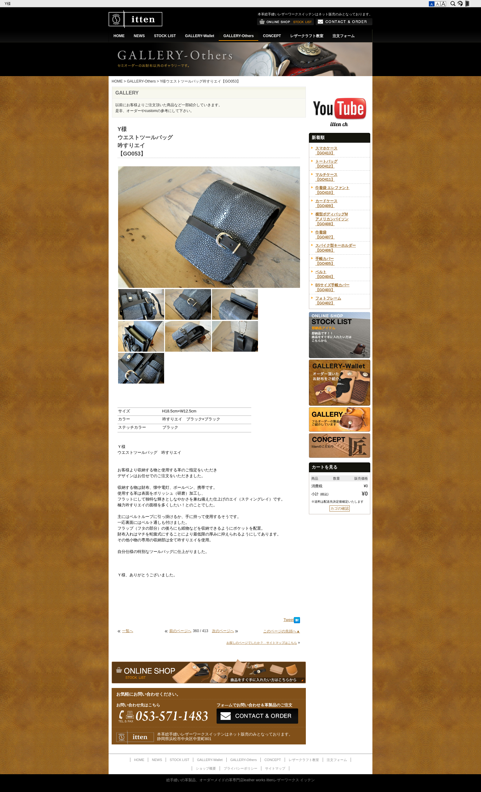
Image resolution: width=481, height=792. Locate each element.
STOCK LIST (165, 36)
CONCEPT (272, 36)
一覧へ (127, 631)
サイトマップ (275, 768)
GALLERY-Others (238, 36)
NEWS (139, 36)
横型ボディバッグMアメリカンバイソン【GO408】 (331, 219)
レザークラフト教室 (306, 36)
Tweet (288, 620)
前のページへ (180, 631)
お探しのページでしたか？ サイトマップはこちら (261, 642)
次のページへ (223, 631)
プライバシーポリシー (240, 768)
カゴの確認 (339, 508)
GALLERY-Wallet (199, 36)
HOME (119, 36)
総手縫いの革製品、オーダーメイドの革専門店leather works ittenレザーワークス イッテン (240, 780)
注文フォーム (344, 36)
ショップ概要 (206, 768)
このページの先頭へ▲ (281, 631)
